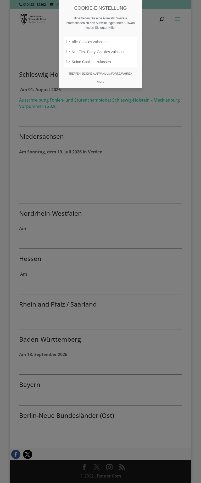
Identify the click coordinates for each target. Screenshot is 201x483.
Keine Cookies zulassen (88, 62)
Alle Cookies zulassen (87, 42)
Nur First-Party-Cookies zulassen (95, 52)
